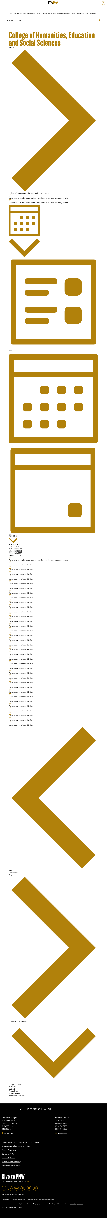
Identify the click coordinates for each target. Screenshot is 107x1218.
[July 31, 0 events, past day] (13, 555)
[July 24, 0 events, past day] (13, 553)
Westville (62, 1133)
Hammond (8, 1133)
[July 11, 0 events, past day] (15, 549)
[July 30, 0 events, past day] (12, 555)
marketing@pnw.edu (76, 1204)
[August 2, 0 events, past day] (16, 555)
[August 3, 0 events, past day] (18, 555)
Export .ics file (14, 1093)
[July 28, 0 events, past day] (21, 553)
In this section (14, 20)
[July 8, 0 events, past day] (9, 549)
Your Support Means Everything (14, 1181)
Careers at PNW (8, 1154)
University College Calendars (44, 13)
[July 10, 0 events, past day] (13, 549)
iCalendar (12, 1087)
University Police (8, 1158)
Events (30, 13)
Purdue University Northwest (17, 13)
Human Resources (9, 1150)
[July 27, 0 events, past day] (19, 553)
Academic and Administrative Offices (16, 1146)
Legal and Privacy (32, 1200)
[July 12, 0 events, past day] (17, 549)
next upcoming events (59, 198)
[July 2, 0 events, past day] (11, 547)
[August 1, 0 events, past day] (14, 555)
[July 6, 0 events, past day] (18, 547)
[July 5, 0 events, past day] (16, 547)
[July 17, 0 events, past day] (13, 551)
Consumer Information (18, 1200)
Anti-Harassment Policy (46, 1200)
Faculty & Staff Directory (11, 1162)
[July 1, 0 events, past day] (9, 547)
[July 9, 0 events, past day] (11, 549)
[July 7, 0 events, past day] (20, 547)
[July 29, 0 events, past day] (10, 555)
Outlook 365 (13, 1089)
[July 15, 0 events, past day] (10, 551)
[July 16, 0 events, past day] (12, 551)
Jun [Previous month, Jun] (53, 799)
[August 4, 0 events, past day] (20, 555)
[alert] (53, 196)
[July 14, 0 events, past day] (21, 549)
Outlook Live (14, 1091)
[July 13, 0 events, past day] (19, 549)
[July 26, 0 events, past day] (17, 553)
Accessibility (5, 1200)
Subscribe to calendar (19, 1022)
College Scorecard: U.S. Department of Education (20, 1142)
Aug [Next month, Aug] (53, 946)
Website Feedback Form (11, 1165)
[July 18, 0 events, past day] (15, 551)
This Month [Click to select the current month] (13, 873)
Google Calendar (15, 1084)
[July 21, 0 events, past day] (21, 551)
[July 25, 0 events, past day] (15, 553)
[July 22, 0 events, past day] (10, 553)
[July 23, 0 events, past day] (12, 553)
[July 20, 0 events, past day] (19, 551)
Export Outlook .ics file (17, 1095)
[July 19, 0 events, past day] (17, 551)
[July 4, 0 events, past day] (14, 547)
